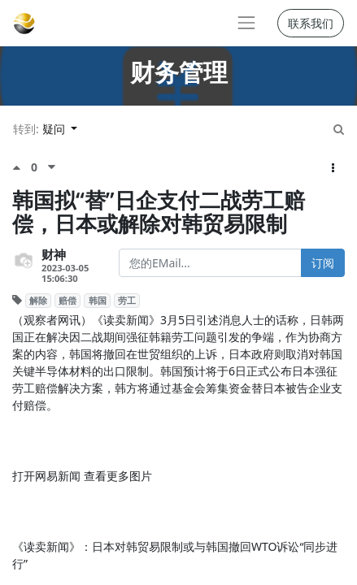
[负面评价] (51, 167)
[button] (333, 167)
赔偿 (67, 300)
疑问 (55, 128)
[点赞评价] (21, 167)
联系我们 (310, 23)
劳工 (127, 300)
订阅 (322, 263)
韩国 (98, 300)
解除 (38, 300)
